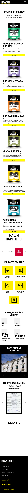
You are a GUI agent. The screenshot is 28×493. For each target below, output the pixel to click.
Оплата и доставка (7, 472)
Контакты (4, 475)
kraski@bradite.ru (7, 485)
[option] (9, 252)
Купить (14, 55)
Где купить (4, 469)
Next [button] (25, 252)
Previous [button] (3, 252)
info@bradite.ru (6, 480)
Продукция (5, 466)
